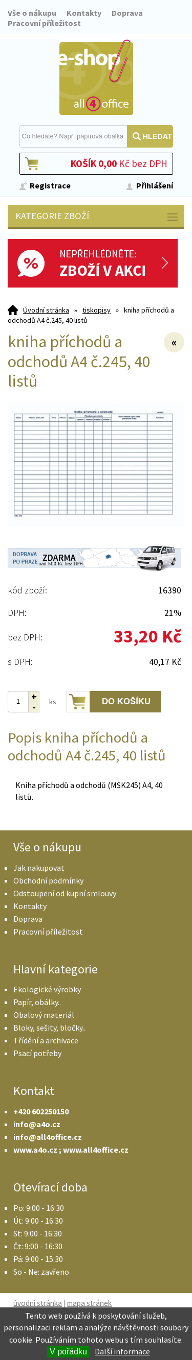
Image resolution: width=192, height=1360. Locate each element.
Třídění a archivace (45, 1040)
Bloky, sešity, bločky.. (49, 1027)
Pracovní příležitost (44, 23)
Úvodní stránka (46, 310)
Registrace (50, 185)
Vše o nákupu (32, 13)
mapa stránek (89, 1303)
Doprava (127, 13)
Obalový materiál (43, 1015)
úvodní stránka (37, 1303)
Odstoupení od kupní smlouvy (64, 893)
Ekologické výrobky (47, 989)
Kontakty (84, 13)
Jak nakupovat (39, 868)
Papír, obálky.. (37, 1002)
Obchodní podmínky (48, 880)
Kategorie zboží (97, 217)
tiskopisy (96, 310)
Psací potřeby (37, 1053)
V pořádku (68, 1351)
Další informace (122, 1351)
